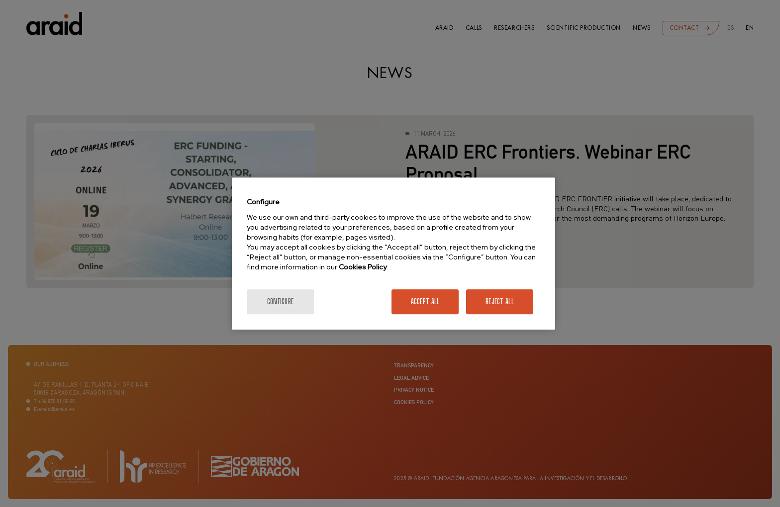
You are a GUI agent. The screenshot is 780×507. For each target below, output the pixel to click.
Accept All (425, 301)
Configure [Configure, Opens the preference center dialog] (280, 301)
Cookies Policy (363, 266)
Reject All (500, 301)
